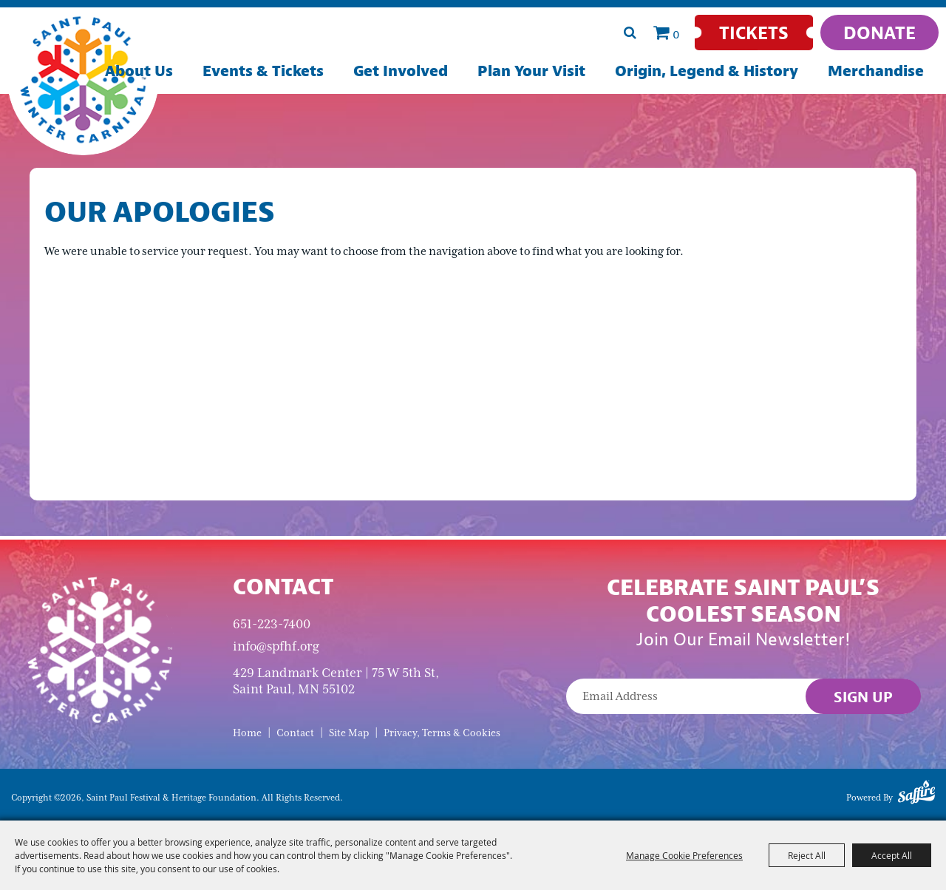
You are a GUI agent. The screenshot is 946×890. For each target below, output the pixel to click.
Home (247, 733)
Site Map (349, 733)
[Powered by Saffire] (916, 794)
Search (630, 32)
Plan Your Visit (531, 70)
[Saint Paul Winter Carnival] (99, 648)
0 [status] (676, 34)
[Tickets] (754, 32)
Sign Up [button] (863, 696)
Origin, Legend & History (706, 70)
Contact (295, 733)
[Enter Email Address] (743, 696)
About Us (139, 70)
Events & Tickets (263, 70)
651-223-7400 (271, 624)
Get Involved (400, 70)
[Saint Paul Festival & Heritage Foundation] (83, 79)
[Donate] (879, 32)
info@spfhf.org (276, 646)
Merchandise (876, 70)
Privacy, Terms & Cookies (442, 733)
